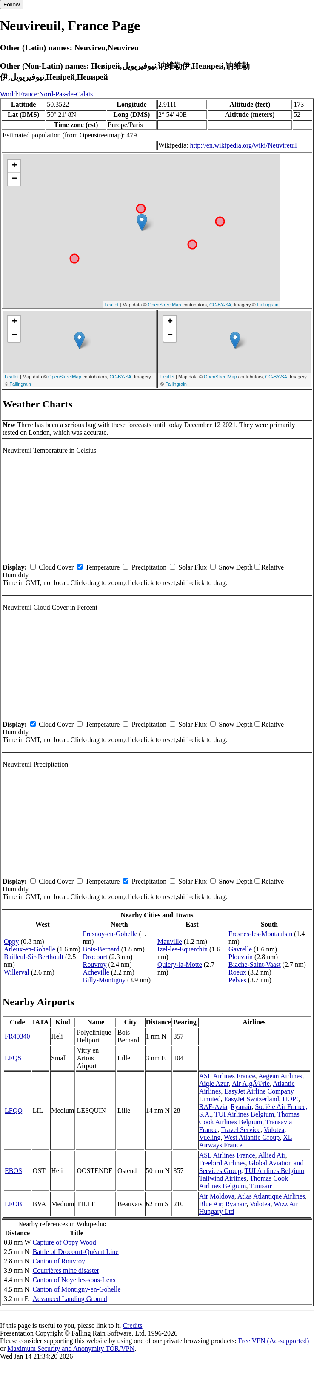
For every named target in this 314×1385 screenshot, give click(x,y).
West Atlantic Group (252, 1137)
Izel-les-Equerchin (182, 949)
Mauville (169, 941)
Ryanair (241, 1106)
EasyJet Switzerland (251, 1099)
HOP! (290, 1099)
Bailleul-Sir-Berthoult (33, 956)
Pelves (237, 979)
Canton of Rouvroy (59, 1261)
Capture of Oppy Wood (64, 1242)
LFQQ (14, 1110)
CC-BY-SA (220, 304)
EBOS (13, 1170)
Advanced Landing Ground (70, 1298)
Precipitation (148, 567)
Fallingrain (268, 304)
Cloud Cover (56, 567)
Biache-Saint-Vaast (254, 964)
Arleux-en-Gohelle (29, 949)
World (8, 94)
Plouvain (240, 956)
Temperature (103, 567)
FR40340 (17, 1036)
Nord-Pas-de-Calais (66, 94)
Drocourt (95, 956)
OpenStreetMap (164, 304)
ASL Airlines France (227, 1075)
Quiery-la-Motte (179, 964)
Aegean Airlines (280, 1075)
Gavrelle (240, 949)
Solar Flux (192, 567)
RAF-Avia (213, 1106)
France (28, 94)
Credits (132, 1325)
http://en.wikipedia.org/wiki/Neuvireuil (243, 145)
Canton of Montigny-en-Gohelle (77, 1289)
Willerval (16, 972)
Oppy (11, 941)
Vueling (210, 1137)
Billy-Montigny (104, 979)
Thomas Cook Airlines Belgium (249, 1118)
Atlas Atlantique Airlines (271, 1196)
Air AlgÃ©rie (251, 1083)
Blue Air (210, 1204)
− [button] (14, 179)
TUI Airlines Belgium (244, 1114)
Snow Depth (236, 567)
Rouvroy (95, 964)
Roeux (237, 972)
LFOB (13, 1204)
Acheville (96, 972)
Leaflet (112, 304)
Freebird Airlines (222, 1163)
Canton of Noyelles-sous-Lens (74, 1279)
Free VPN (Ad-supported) (273, 1340)
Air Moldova (216, 1196)
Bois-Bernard (101, 949)
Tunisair (260, 1186)
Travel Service (240, 1129)
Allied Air (271, 1155)
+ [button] (14, 166)
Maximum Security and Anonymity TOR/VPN (70, 1348)
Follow (11, 4)
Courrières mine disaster (66, 1270)
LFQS (13, 1058)
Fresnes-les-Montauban (260, 933)
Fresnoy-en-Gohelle (110, 933)
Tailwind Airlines (222, 1178)
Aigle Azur (214, 1083)
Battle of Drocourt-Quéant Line (76, 1251)
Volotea (274, 1129)
